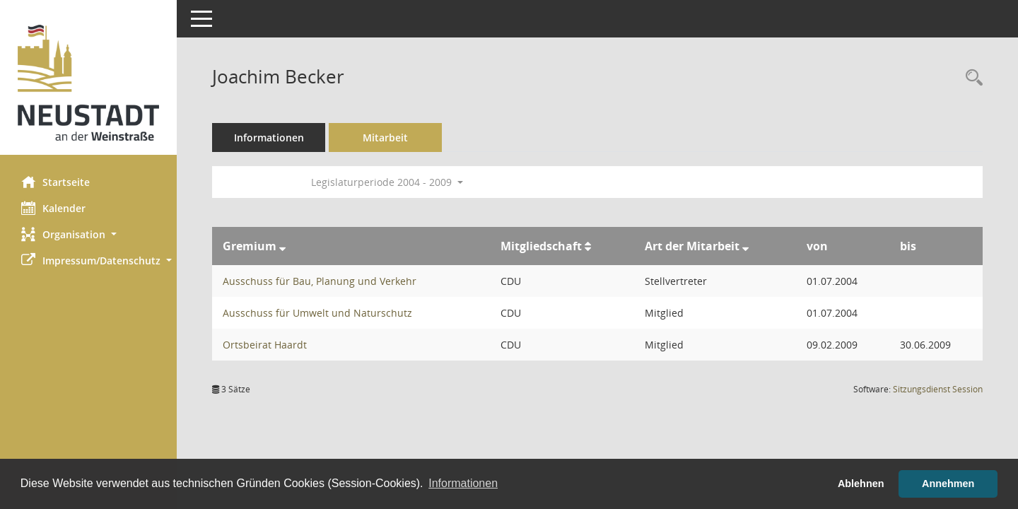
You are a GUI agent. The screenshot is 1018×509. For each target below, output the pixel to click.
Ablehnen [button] (861, 483)
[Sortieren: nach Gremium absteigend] (282, 246)
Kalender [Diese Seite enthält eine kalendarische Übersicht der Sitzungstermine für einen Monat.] (53, 208)
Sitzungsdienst (938, 389)
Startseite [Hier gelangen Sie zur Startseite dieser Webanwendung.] (55, 182)
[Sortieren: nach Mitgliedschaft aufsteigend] (588, 246)
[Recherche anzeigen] (971, 78)
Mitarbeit (385, 137)
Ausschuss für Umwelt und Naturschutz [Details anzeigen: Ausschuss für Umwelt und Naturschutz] (317, 313)
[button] (88, 234)
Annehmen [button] (948, 483)
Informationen (269, 137)
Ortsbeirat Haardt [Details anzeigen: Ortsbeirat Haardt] (265, 344)
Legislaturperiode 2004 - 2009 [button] (387, 182)
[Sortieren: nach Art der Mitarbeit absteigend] (745, 246)
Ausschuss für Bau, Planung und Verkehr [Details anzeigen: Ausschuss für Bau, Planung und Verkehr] (319, 281)
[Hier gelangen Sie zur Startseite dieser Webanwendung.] (88, 83)
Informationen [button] (463, 483)
